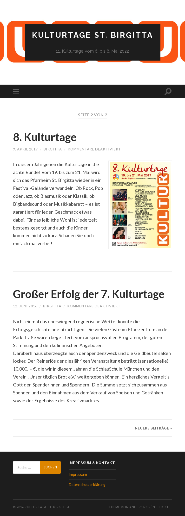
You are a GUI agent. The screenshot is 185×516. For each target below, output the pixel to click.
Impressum (78, 474)
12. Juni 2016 (25, 306)
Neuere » (153, 428)
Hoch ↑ (165, 507)
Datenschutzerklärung (87, 484)
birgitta (53, 149)
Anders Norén (142, 507)
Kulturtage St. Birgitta (92, 35)
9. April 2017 (25, 149)
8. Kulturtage (45, 137)
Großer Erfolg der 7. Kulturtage (89, 293)
